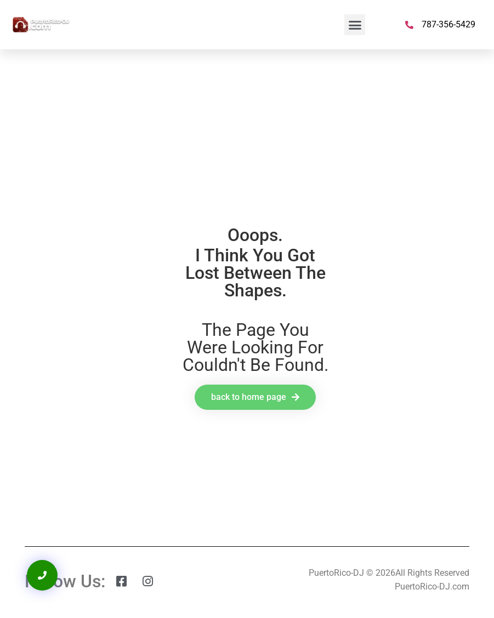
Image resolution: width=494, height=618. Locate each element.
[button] (354, 24)
